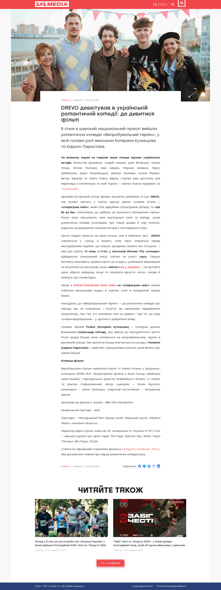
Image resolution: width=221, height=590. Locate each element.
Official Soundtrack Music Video (95, 285)
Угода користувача (142, 586)
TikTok (155, 449)
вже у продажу (129, 267)
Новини (65, 100)
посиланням (69, 188)
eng (163, 4)
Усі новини (110, 563)
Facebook (143, 449)
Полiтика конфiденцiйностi (171, 586)
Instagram (128, 449)
